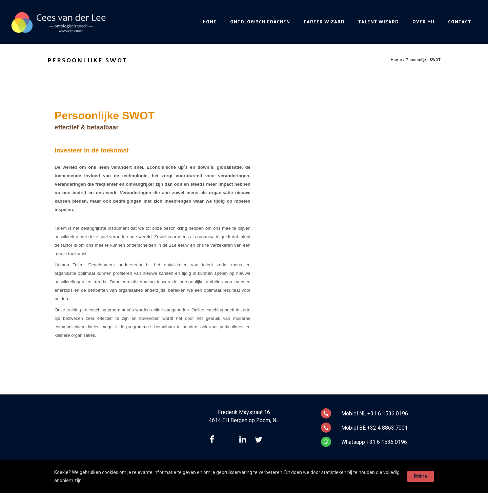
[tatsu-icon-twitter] (260, 439)
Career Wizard (324, 21)
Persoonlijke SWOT (423, 60)
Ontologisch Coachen (260, 21)
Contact (459, 21)
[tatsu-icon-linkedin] (244, 439)
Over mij (423, 21)
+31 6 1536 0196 (387, 413)
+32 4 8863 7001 (387, 428)
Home (210, 21)
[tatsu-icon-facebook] (213, 439)
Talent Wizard (378, 21)
